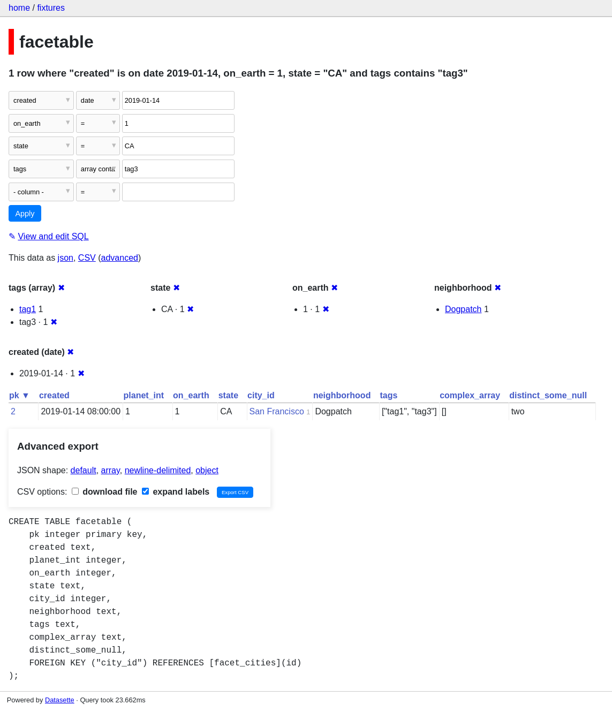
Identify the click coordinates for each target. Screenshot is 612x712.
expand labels (175, 491)
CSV (87, 257)
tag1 (27, 309)
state (228, 395)
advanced (119, 257)
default (83, 470)
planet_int (144, 395)
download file (105, 491)
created (54, 395)
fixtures (51, 7)
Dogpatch (463, 309)
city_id (261, 395)
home (19, 7)
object (206, 470)
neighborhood (342, 395)
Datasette (59, 700)
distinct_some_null (548, 395)
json (65, 257)
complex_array (470, 395)
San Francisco (277, 411)
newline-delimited (158, 470)
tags (388, 395)
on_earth (191, 395)
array (110, 470)
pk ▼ (19, 395)
